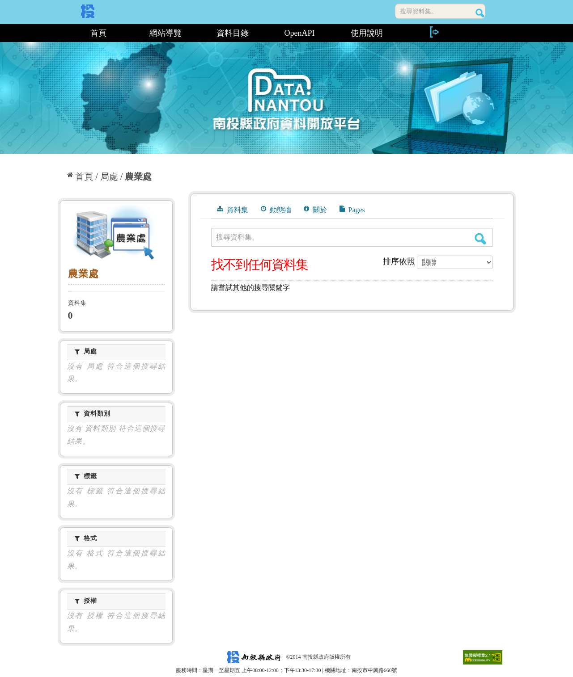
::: (61, 33)
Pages (352, 210)
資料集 (232, 210)
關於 (315, 210)
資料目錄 (232, 33)
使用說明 (367, 33)
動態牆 (276, 210)
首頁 (98, 33)
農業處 (138, 176)
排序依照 (399, 261)
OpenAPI (299, 33)
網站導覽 (165, 33)
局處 (109, 176)
